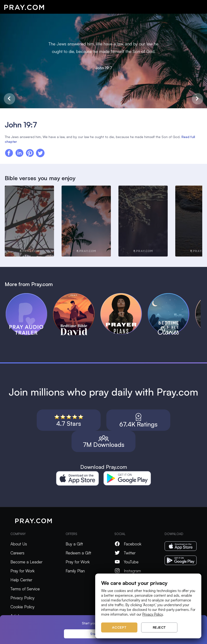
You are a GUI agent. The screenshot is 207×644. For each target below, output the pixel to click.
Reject (159, 627)
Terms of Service (25, 588)
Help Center (21, 579)
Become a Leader (26, 561)
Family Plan (75, 570)
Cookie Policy (22, 606)
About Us (18, 543)
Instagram (127, 570)
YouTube (126, 561)
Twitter (124, 552)
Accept (119, 627)
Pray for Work (22, 570)
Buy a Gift (74, 543)
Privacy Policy (22, 597)
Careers (17, 552)
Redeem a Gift (78, 552)
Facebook (127, 543)
